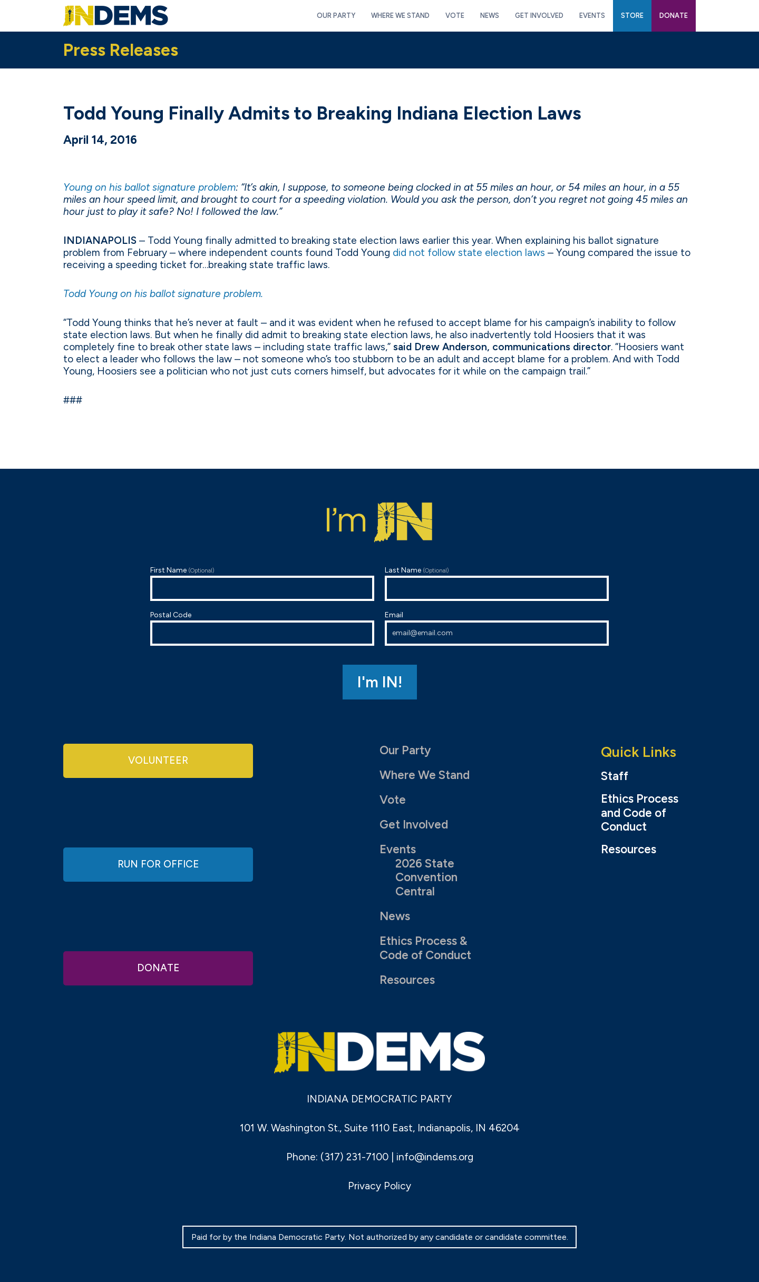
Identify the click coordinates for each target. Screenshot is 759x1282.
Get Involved (414, 824)
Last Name (497, 583)
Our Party (405, 750)
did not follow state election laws (469, 252)
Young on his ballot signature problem (149, 187)
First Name (262, 583)
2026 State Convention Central (426, 877)
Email (497, 628)
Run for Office (158, 864)
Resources (407, 980)
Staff (614, 776)
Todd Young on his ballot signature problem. (163, 294)
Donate (158, 967)
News (395, 916)
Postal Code (262, 628)
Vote (393, 800)
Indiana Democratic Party (115, 16)
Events (398, 849)
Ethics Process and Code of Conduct (639, 813)
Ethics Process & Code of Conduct (425, 948)
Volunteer (158, 761)
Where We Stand (425, 775)
